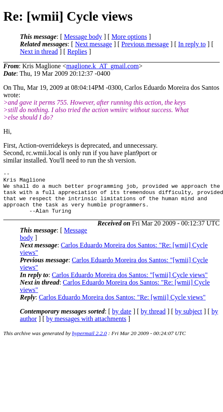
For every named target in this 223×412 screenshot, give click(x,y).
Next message (93, 44)
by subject (188, 319)
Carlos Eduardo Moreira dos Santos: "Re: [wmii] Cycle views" (122, 305)
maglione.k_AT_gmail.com (102, 65)
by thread (153, 319)
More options (129, 36)
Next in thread (39, 51)
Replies (77, 51)
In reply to (192, 44)
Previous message (145, 44)
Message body (83, 36)
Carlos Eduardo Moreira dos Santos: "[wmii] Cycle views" (130, 283)
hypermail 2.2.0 (89, 342)
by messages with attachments (86, 327)
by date (121, 319)
